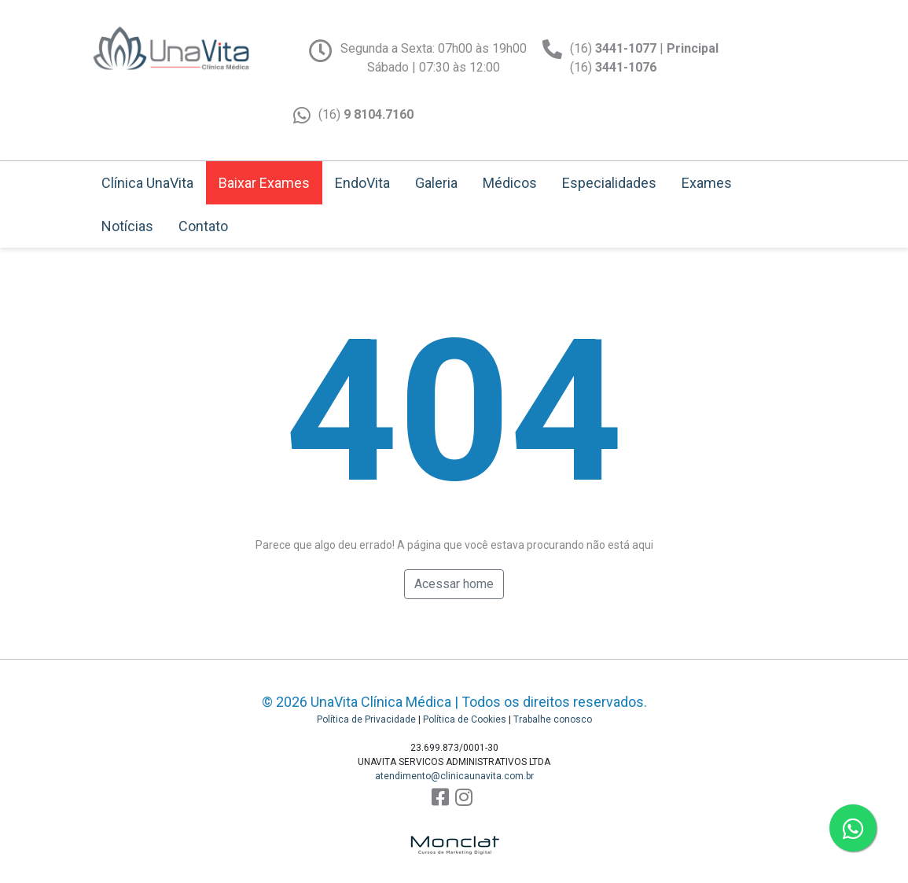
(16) (366, 114)
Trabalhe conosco (552, 719)
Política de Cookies (464, 719)
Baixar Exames (264, 183)
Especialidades (609, 183)
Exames (707, 183)
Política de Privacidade (366, 719)
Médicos (510, 183)
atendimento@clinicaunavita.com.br (454, 776)
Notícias (127, 226)
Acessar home (454, 583)
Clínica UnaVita (147, 183)
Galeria (436, 183)
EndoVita (362, 183)
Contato (203, 226)
